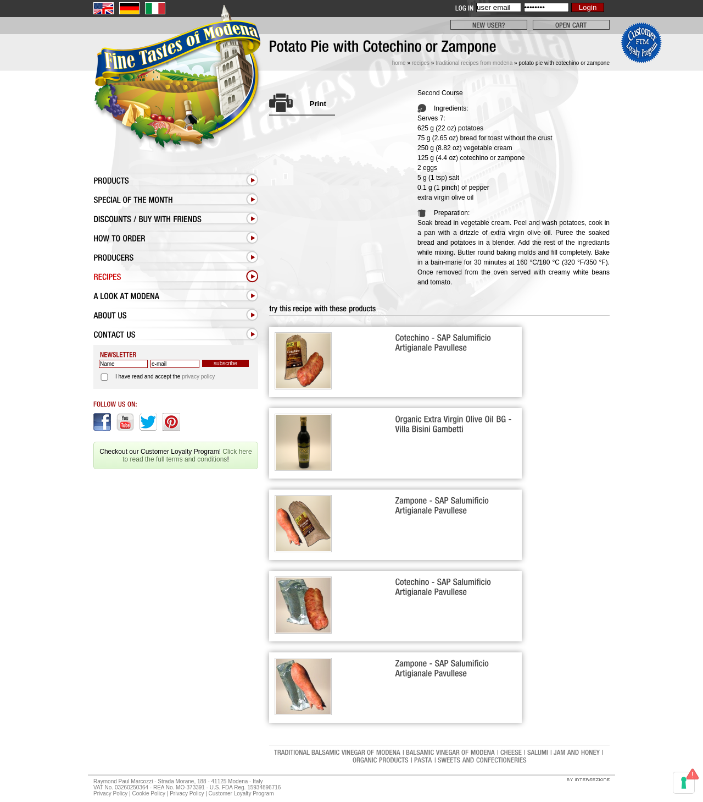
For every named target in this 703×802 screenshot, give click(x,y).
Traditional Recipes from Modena (474, 63)
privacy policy (198, 376)
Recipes (420, 63)
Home (399, 63)
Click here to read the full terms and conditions (187, 455)
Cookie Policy (148, 793)
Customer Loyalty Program (241, 793)
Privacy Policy (110, 793)
